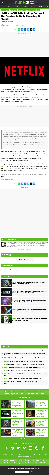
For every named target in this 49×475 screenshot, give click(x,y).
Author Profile (21, 249)
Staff (13, 391)
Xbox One (20, 10)
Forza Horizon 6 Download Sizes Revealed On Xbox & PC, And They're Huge (24, 354)
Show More (24, 439)
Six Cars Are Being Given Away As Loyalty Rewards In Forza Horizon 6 (24, 364)
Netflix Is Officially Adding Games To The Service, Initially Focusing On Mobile (23, 16)
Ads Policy (16, 393)
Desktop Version (40, 393)
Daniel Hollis (9, 25)
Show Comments (24, 260)
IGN (14, 463)
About (9, 391)
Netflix (34, 10)
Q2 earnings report (30, 95)
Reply (29, 249)
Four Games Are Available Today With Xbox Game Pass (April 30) (23, 350)
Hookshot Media (10, 454)
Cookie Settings (30, 393)
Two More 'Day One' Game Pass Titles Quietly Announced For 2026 (24, 367)
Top (4, 391)
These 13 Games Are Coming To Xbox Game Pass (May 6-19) (22, 378)
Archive (22, 393)
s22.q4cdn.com (9, 179)
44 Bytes (35, 454)
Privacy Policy (42, 391)
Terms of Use (8, 393)
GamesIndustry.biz (33, 463)
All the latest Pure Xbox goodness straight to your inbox (24, 468)
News (2, 10)
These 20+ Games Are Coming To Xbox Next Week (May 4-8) (23, 361)
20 (27, 187)
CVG (41, 463)
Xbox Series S (28, 10)
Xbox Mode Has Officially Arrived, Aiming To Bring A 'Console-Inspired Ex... (24, 382)
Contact (35, 391)
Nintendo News (8, 463)
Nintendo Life (12, 460)
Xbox (7, 10)
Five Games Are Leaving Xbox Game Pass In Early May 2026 (22, 370)
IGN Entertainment (23, 454)
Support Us (28, 391)
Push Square (21, 460)
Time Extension (30, 460)
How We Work (20, 391)
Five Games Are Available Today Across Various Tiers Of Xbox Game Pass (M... (25, 374)
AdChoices (40, 454)
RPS (44, 463)
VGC (25, 463)
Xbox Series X (13, 10)
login (26, 270)
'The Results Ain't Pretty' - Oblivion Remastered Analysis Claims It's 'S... (25, 358)
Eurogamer (20, 463)
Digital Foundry (40, 460)
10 (9, 304)
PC (38, 10)
